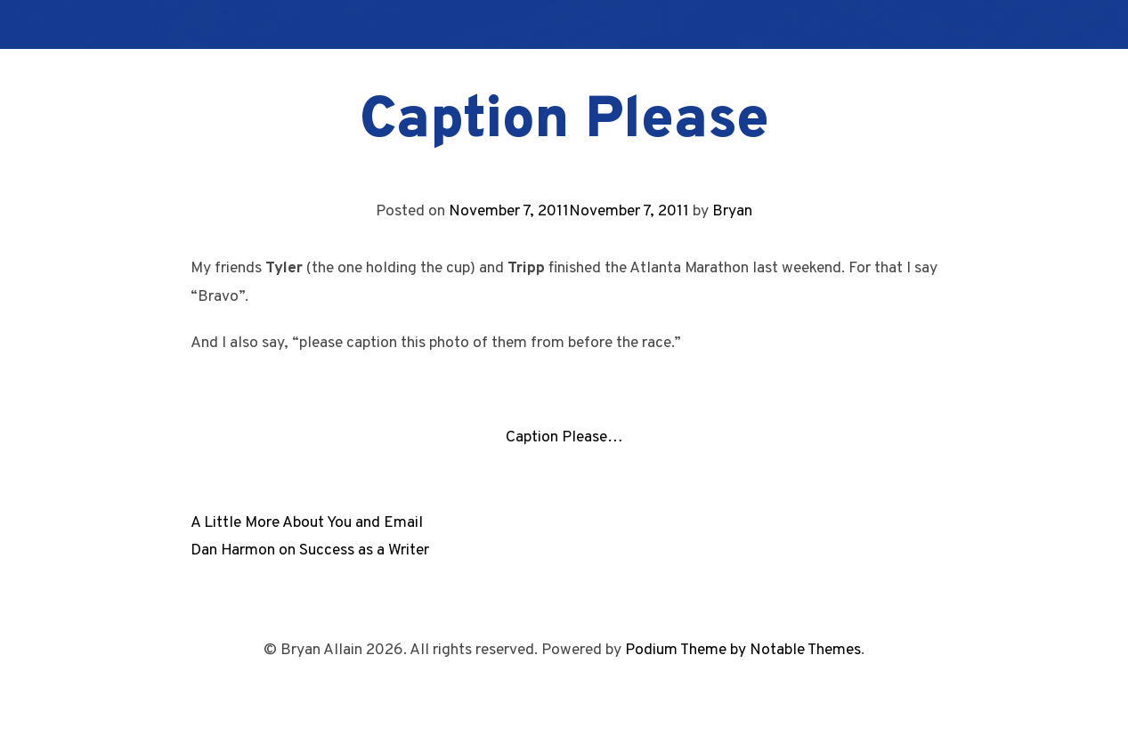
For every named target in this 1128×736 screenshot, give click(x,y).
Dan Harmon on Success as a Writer (310, 550)
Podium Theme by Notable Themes (743, 650)
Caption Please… (564, 437)
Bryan (732, 211)
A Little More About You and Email (307, 523)
